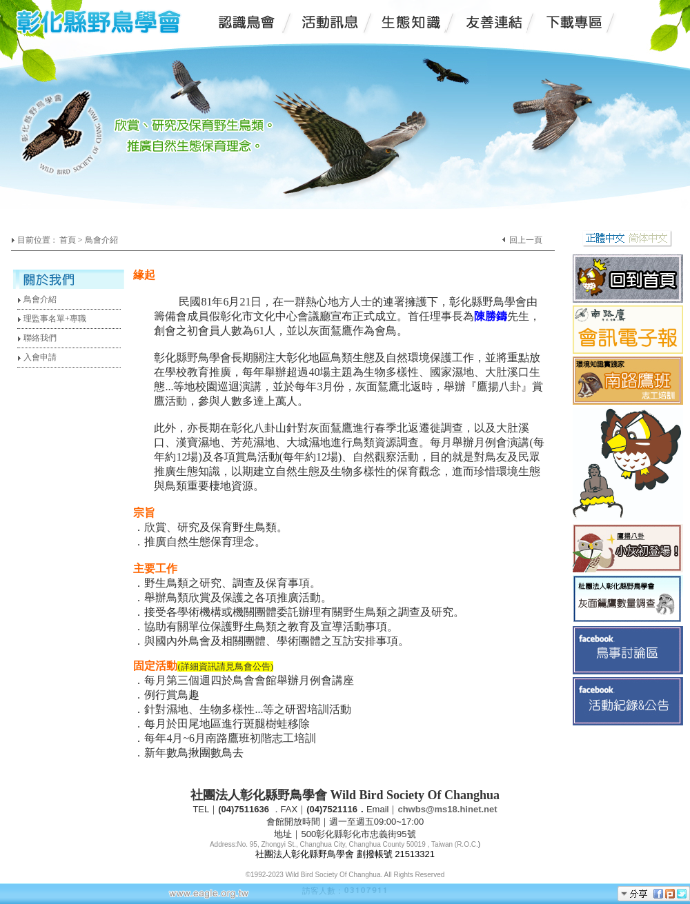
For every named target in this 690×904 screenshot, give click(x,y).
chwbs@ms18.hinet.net (447, 809)
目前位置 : (37, 240)
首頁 (67, 240)
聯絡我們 (37, 338)
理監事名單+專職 (51, 318)
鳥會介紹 (37, 299)
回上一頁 (525, 240)
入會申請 (37, 357)
